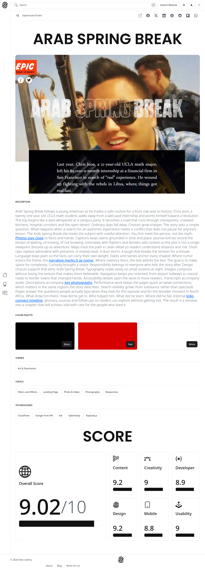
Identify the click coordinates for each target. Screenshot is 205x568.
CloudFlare (23, 416)
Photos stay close (29, 239)
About (161, 562)
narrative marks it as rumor (71, 261)
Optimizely (74, 416)
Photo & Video (72, 393)
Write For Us (185, 562)
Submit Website (168, 5)
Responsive (112, 393)
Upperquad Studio (32, 15)
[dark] (184, 5)
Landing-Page (50, 393)
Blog (172, 562)
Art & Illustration (27, 369)
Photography (92, 393)
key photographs (78, 283)
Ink (60, 416)
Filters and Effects (27, 393)
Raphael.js (91, 416)
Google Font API (44, 416)
